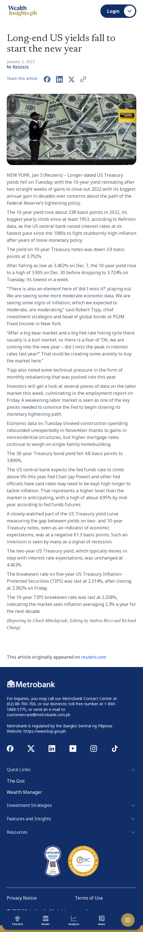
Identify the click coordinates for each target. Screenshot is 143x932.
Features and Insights (71, 819)
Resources (71, 832)
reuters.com (93, 657)
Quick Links (71, 769)
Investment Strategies (71, 805)
